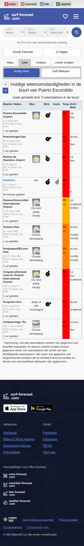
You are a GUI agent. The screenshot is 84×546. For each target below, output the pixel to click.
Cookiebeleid (12, 527)
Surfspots (10, 433)
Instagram (50, 439)
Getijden (41, 62)
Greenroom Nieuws (17, 446)
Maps (10, 62)
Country (8, 29)
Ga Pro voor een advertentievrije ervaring (42, 42)
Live (24, 62)
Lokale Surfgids (64, 62)
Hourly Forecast (23, 52)
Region (30, 29)
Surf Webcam (61, 71)
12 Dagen (62, 52)
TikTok (47, 446)
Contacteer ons (38, 527)
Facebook (50, 433)
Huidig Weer (21, 71)
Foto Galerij (11, 452)
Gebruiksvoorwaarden (38, 520)
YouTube (49, 452)
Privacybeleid (68, 520)
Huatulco (9, 180)
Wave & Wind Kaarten (19, 439)
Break (52, 29)
